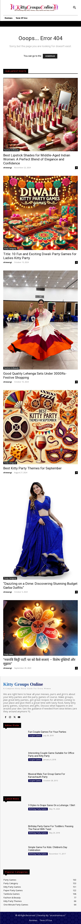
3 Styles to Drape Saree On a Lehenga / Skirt (51, 805)
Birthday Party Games (38, 809)
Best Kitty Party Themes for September (32, 468)
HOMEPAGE (50, 56)
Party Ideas (8, 654)
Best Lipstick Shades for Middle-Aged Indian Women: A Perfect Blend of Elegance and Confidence (36, 159)
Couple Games (35, 735)
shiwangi (7, 167)
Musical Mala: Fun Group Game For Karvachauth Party (46, 775)
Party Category (10, 248)
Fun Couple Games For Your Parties (47, 731)
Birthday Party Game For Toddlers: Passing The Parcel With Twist (50, 828)
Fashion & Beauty (11, 150)
